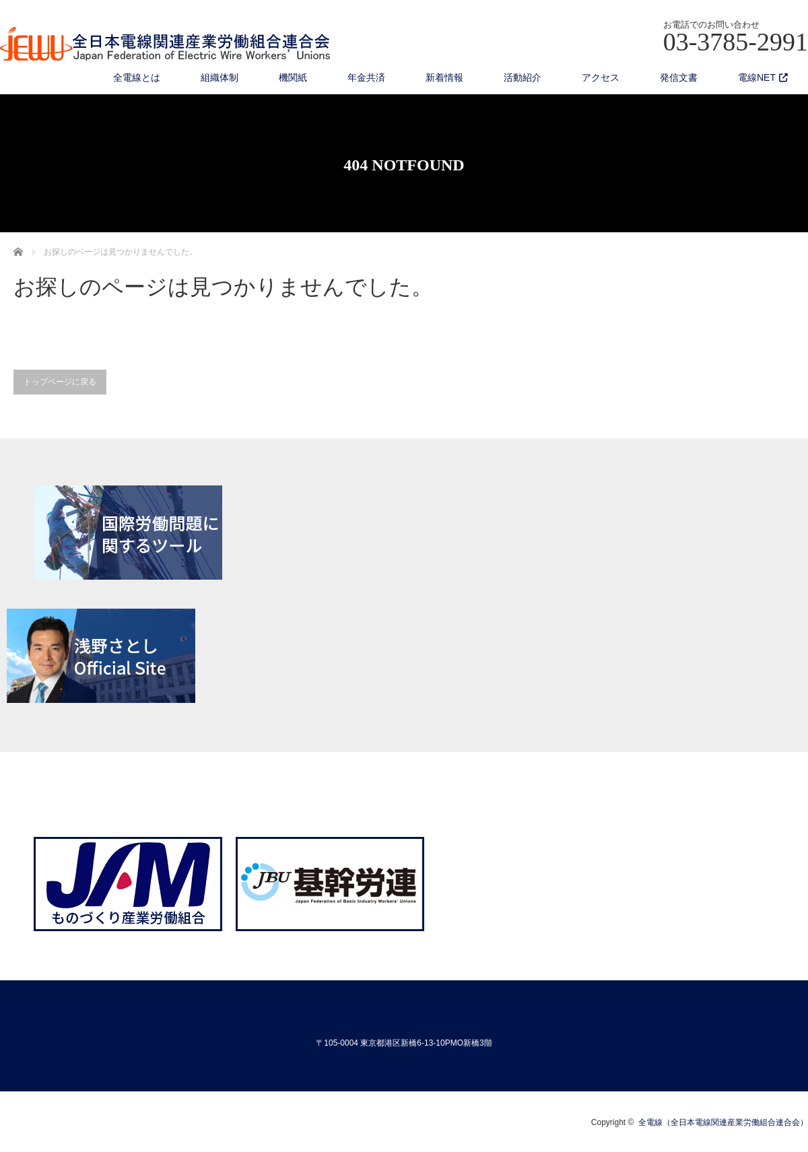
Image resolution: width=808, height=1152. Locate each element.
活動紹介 (522, 77)
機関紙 (293, 77)
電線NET (757, 77)
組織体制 (219, 77)
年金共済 (366, 77)
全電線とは (136, 77)
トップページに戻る (60, 381)
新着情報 (444, 77)
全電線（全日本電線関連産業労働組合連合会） (723, 1122)
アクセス (600, 77)
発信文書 (679, 77)
